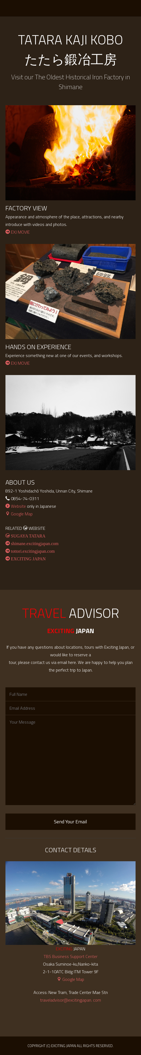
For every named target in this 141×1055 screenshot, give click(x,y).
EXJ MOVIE (17, 232)
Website (15, 506)
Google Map (19, 513)
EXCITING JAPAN (18, 8)
